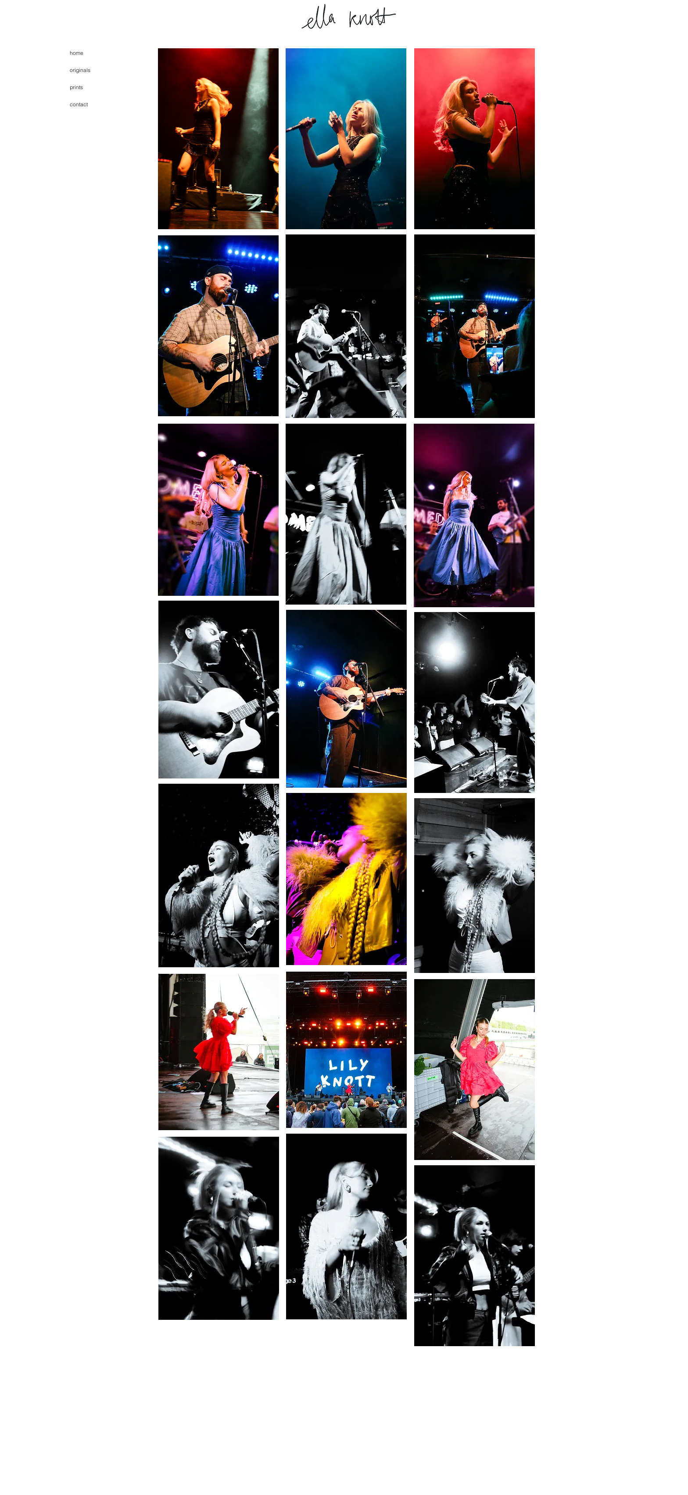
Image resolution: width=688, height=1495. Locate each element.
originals (80, 70)
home (76, 53)
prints (76, 87)
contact (79, 104)
